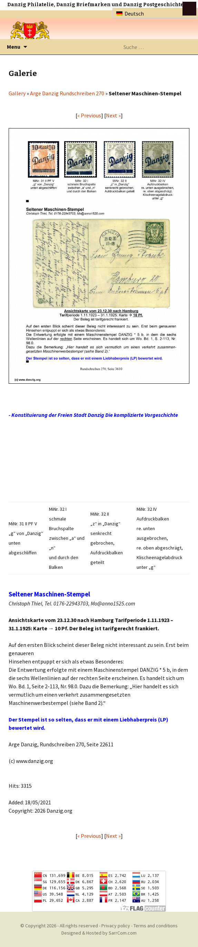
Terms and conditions (155, 925)
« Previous (89, 115)
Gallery (17, 93)
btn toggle (189, 9)
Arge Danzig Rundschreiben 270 (67, 93)
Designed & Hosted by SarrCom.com (99, 933)
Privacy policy (115, 925)
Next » (113, 115)
